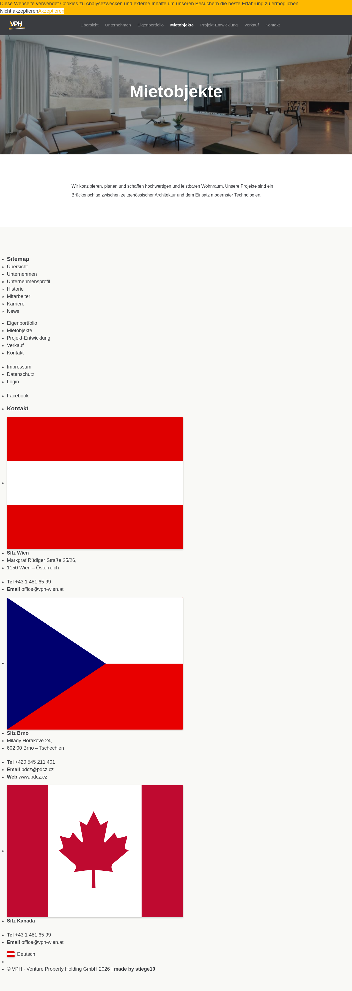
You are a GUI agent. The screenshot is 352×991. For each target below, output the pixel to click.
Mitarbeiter (18, 296)
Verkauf (251, 25)
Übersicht (89, 25)
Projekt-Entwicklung (219, 25)
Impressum (19, 367)
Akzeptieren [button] (51, 11)
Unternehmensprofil (28, 281)
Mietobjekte (182, 25)
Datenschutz (20, 374)
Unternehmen (118, 25)
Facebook (18, 395)
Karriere (15, 304)
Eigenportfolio (151, 25)
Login (13, 381)
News (13, 311)
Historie (15, 289)
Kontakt (272, 25)
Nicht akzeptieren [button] (19, 11)
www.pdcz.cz (33, 777)
